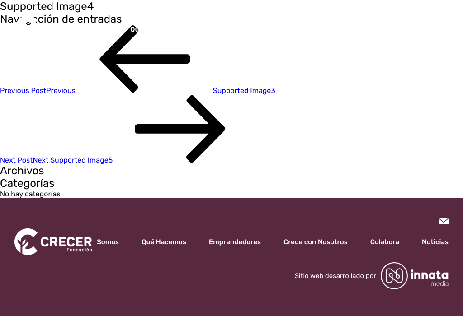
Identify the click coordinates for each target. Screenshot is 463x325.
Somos (107, 29)
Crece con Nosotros (283, 29)
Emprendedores (213, 29)
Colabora (342, 29)
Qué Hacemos (152, 29)
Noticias (382, 29)
